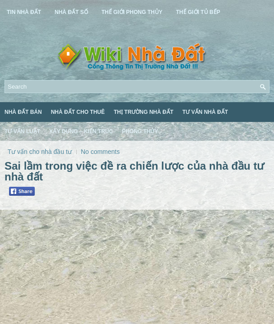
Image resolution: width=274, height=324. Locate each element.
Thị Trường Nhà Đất (143, 112)
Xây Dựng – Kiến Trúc (81, 131)
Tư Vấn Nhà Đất (205, 112)
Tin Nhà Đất (24, 12)
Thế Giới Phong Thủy (132, 12)
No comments (100, 151)
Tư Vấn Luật (22, 131)
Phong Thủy (140, 131)
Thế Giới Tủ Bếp (198, 12)
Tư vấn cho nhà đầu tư (40, 151)
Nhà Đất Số (71, 12)
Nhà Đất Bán (23, 112)
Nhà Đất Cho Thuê (78, 112)
